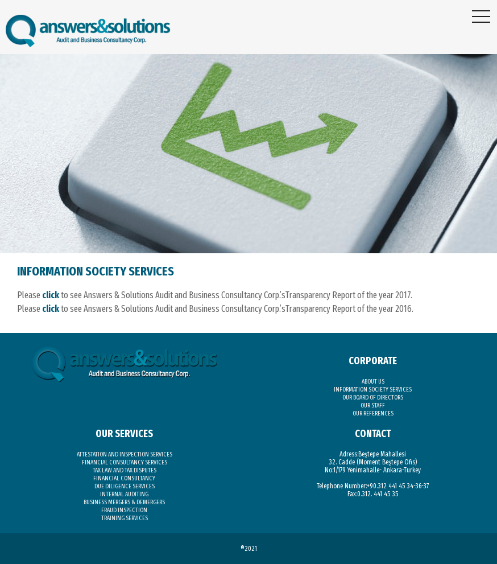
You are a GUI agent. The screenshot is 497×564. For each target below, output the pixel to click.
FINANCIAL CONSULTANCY (124, 478)
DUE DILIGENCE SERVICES (124, 486)
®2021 (249, 549)
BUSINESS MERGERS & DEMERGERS (124, 502)
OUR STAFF (373, 405)
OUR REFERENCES (373, 413)
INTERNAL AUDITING (124, 494)
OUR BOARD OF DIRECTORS (372, 397)
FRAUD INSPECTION (124, 510)
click (50, 295)
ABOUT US (373, 381)
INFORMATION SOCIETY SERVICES (373, 389)
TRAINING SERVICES (124, 518)
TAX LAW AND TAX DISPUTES (124, 470)
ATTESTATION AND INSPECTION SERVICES (124, 454)
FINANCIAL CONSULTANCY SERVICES (124, 462)
